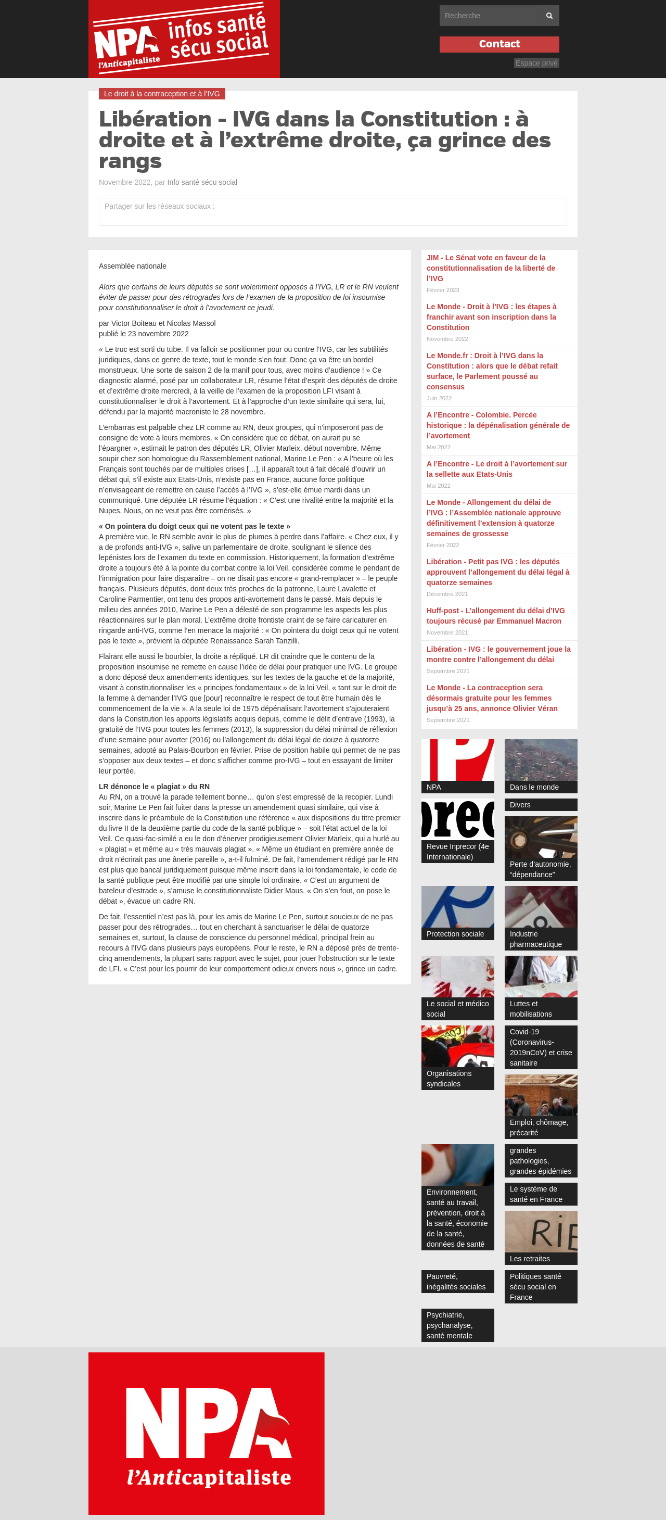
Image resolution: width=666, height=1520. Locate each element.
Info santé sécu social (203, 182)
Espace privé (537, 63)
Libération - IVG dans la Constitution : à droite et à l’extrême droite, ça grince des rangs (325, 140)
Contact (499, 43)
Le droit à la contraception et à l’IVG (162, 94)
